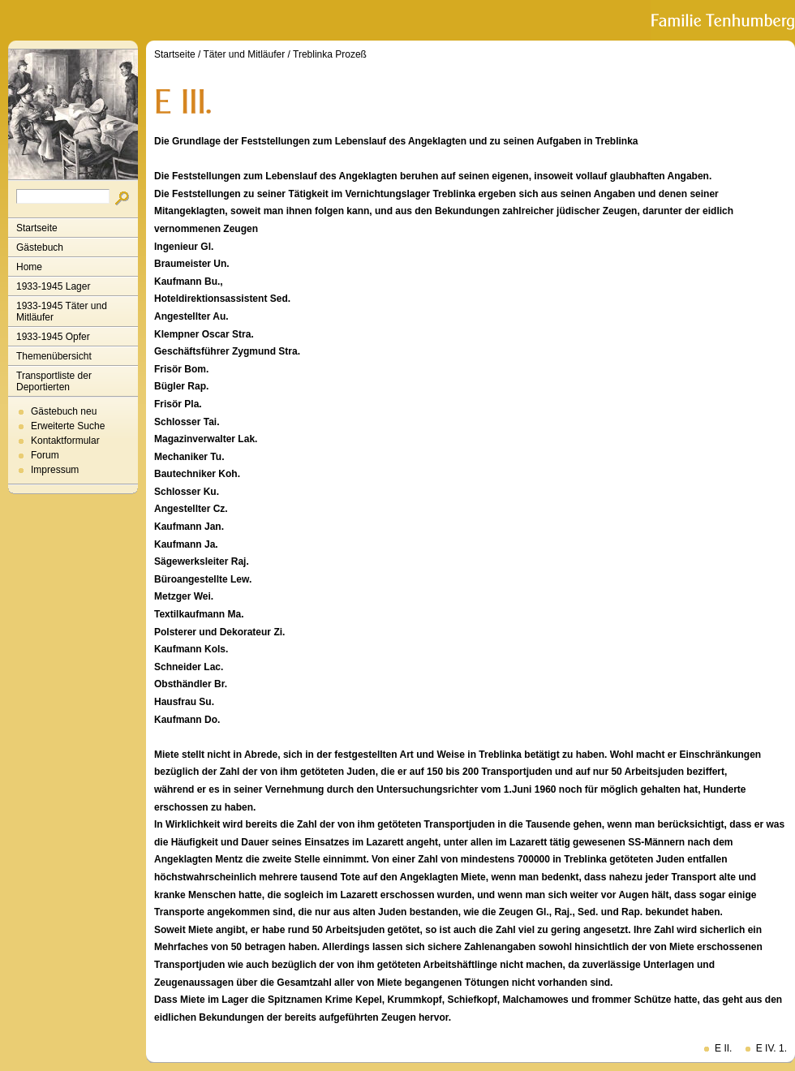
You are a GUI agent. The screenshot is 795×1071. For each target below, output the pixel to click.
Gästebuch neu (64, 411)
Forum (45, 455)
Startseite (37, 228)
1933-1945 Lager (53, 286)
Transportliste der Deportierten (54, 381)
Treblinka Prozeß (330, 54)
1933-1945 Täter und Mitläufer (61, 311)
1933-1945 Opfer (53, 336)
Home (29, 267)
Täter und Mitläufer (245, 54)
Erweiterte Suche (68, 426)
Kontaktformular (65, 440)
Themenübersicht (54, 356)
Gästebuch (39, 247)
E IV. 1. (771, 1048)
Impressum (55, 469)
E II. (723, 1048)
